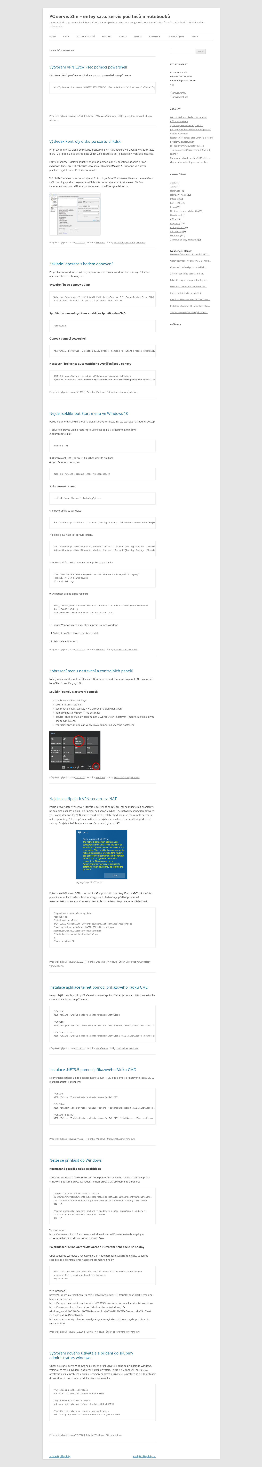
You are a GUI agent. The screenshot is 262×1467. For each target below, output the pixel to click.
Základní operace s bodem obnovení (81, 263)
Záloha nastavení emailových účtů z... (189, 312)
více (172, 84)
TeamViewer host (179, 96)
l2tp (133, 115)
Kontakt (106, 36)
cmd (119, 1048)
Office (173, 219)
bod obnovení (121, 392)
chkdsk (117, 242)
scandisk (130, 242)
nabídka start (121, 649)
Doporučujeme (176, 36)
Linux (173, 207)
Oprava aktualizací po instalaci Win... (188, 267)
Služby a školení (86, 36)
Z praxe (123, 36)
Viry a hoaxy (176, 231)
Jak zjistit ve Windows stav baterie (187, 145)
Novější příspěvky (144, 1456)
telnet (125, 1048)
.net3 (116, 1138)
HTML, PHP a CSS (179, 194)
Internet (174, 198)
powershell (141, 115)
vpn (150, 115)
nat (138, 961)
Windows (111, 115)
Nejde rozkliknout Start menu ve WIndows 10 (88, 413)
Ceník (66, 36)
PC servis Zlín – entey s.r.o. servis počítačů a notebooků (109, 16)
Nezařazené (102, 1048)
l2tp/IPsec (131, 961)
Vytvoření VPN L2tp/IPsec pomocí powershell (88, 67)
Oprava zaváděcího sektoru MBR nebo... (190, 260)
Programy (175, 223)
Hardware (175, 190)
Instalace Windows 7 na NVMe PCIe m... (190, 299)
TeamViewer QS (178, 92)
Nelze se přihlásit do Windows (75, 1160)
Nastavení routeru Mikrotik (184, 211)
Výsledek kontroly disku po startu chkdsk (85, 141)
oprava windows (121, 1331)
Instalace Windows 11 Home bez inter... (190, 305)
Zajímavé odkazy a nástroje (184, 239)
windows (53, 120)
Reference (154, 36)
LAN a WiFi (99, 115)
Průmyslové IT (177, 227)
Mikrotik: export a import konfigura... (189, 280)
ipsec (127, 115)
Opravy (138, 36)
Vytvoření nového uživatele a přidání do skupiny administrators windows (91, 1355)
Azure (173, 186)
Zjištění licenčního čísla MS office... (187, 273)
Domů (52, 36)
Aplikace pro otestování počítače (186, 125)
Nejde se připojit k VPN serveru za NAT (83, 798)
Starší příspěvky (59, 1456)
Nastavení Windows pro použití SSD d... (190, 254)
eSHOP (195, 36)
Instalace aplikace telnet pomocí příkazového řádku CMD (98, 987)
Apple (173, 182)
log (123, 242)
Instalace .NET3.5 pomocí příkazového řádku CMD (92, 1069)
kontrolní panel (122, 777)
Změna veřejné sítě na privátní (185, 293)
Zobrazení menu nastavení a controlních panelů (91, 670)
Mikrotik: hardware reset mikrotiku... (188, 286)
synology (145, 961)
